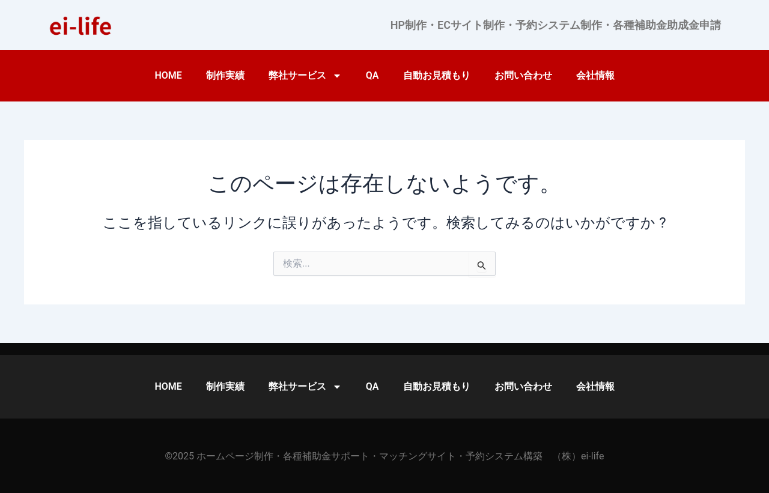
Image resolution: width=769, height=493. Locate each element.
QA (372, 75)
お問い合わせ (523, 75)
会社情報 (595, 75)
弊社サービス (305, 75)
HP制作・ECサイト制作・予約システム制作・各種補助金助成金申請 (556, 25)
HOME (167, 75)
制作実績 (225, 75)
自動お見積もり (436, 75)
